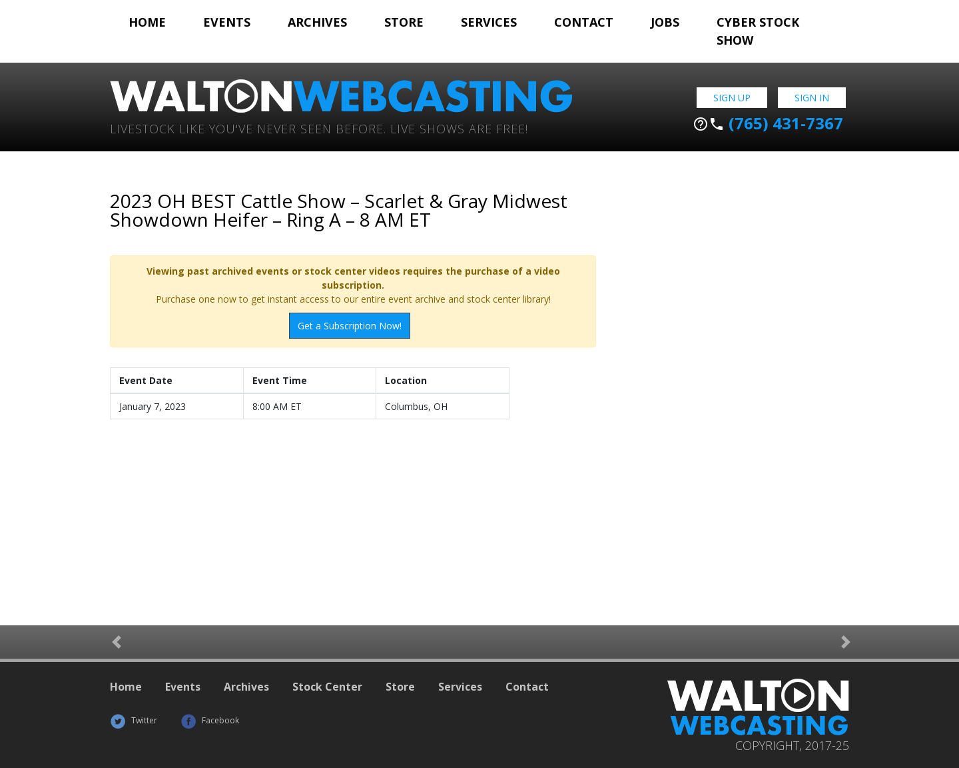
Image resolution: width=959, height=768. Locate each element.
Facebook (209, 720)
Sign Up (732, 97)
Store (404, 22)
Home (147, 22)
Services (489, 22)
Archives (317, 22)
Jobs (665, 22)
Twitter (133, 720)
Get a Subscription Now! (350, 325)
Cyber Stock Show (758, 31)
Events (226, 22)
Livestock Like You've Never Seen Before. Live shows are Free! (319, 128)
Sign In (812, 97)
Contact (583, 22)
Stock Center (327, 686)
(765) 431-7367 (768, 123)
